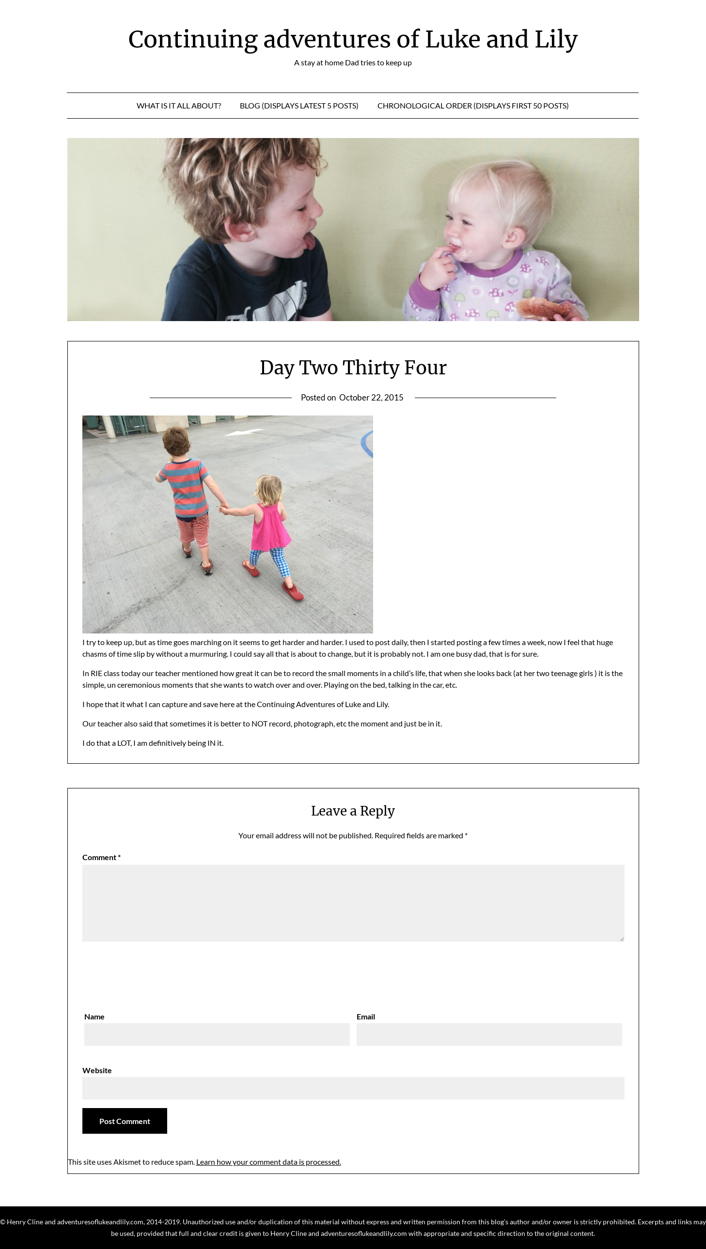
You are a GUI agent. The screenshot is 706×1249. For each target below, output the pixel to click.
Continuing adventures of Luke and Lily (353, 39)
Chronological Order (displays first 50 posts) (473, 105)
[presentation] (156, 974)
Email (366, 1016)
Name (94, 1016)
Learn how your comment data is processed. (268, 1161)
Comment (101, 857)
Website (97, 1070)
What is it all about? (179, 105)
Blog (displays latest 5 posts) (299, 105)
